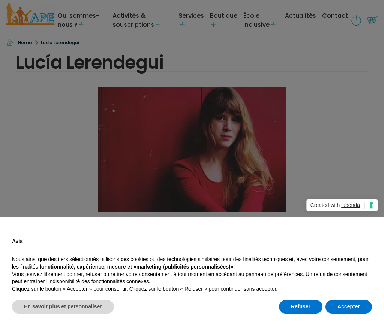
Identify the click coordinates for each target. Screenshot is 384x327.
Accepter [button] (349, 306)
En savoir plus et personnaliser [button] (63, 306)
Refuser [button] (300, 306)
